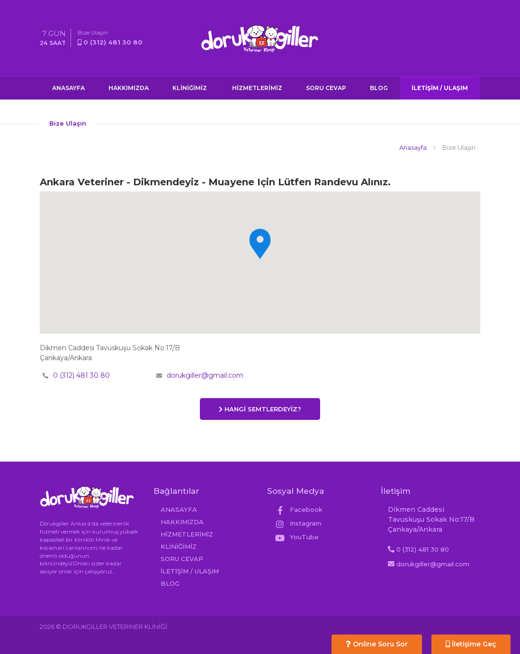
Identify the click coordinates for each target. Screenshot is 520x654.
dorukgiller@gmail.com (205, 375)
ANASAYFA (68, 87)
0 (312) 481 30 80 (81, 375)
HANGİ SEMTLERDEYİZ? (260, 409)
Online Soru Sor (377, 644)
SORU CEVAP (326, 87)
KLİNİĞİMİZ (189, 87)
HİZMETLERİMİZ (256, 87)
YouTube (296, 537)
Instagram (298, 523)
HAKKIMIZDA (128, 87)
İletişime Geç (471, 644)
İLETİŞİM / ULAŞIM (440, 87)
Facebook (298, 509)
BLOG (379, 87)
